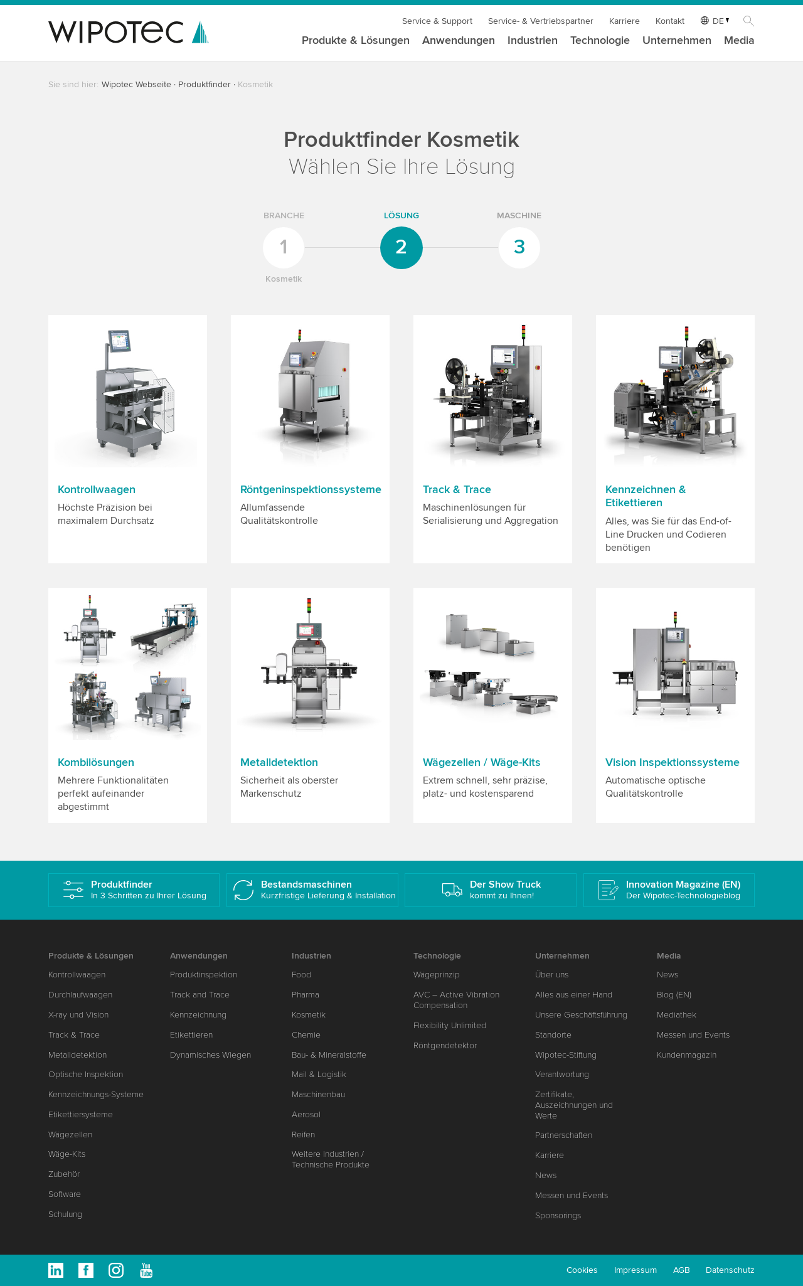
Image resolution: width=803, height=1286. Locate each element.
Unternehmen (676, 41)
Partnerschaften (563, 1135)
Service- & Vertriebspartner (540, 21)
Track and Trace (200, 994)
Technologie (600, 41)
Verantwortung (562, 1074)
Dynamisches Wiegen (210, 1055)
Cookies (582, 1270)
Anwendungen (458, 41)
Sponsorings (558, 1215)
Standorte (553, 1034)
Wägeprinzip (436, 974)
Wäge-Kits (66, 1154)
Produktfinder (204, 84)
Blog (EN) (674, 994)
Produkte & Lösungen (356, 41)
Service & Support (437, 21)
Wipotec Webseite (136, 84)
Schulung (65, 1214)
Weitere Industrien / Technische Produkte (331, 1159)
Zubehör (64, 1174)
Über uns (551, 974)
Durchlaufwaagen (80, 994)
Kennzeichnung (198, 1014)
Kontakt (670, 21)
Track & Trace (74, 1034)
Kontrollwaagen (76, 974)
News (545, 1175)
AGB (681, 1270)
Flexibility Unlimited (449, 1025)
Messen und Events (571, 1195)
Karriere (624, 21)
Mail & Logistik (319, 1074)
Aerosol (306, 1114)
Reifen (303, 1134)
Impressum (635, 1270)
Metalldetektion (77, 1055)
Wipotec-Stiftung (566, 1055)
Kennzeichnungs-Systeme (96, 1094)
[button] (127, 439)
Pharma (305, 994)
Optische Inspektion (85, 1074)
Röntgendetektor (445, 1045)
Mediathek (676, 1014)
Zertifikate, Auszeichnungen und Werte (574, 1105)
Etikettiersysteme (80, 1114)
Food (301, 974)
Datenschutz (730, 1270)
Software (64, 1194)
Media (739, 41)
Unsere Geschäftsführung (581, 1014)
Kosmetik (309, 1014)
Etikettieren (191, 1034)
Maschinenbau (318, 1094)
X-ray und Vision (78, 1014)
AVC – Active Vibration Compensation (456, 1000)
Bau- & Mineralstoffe (329, 1055)
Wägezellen (70, 1134)
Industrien (533, 41)
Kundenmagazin (686, 1055)
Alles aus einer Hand (573, 994)
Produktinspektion (203, 974)
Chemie (306, 1034)
